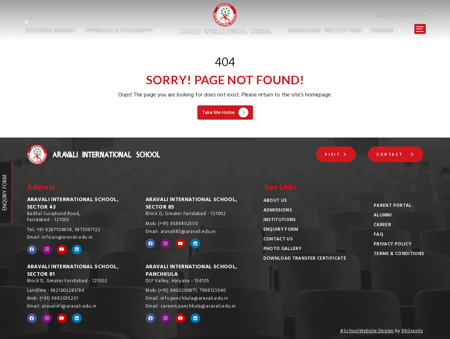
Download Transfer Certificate (304, 259)
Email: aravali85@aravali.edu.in (181, 232)
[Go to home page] (93, 20)
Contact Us (278, 239)
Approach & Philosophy (122, 30)
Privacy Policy (392, 244)
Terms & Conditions (399, 254)
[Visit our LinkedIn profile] (77, 249)
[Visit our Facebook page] (32, 249)
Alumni (383, 216)
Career (382, 225)
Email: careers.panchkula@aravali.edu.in (191, 307)
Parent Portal (393, 206)
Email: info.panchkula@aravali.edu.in (187, 299)
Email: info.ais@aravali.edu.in (60, 238)
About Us (275, 201)
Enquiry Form (280, 230)
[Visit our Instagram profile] (47, 249)
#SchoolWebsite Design (367, 331)
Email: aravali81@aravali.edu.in (62, 307)
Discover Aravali (54, 30)
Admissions (277, 211)
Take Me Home (225, 113)
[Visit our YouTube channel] (62, 249)
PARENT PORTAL (401, 15)
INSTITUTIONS (346, 30)
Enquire (386, 30)
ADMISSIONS (304, 30)
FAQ (378, 235)
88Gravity (412, 331)
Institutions (279, 220)
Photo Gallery (282, 249)
